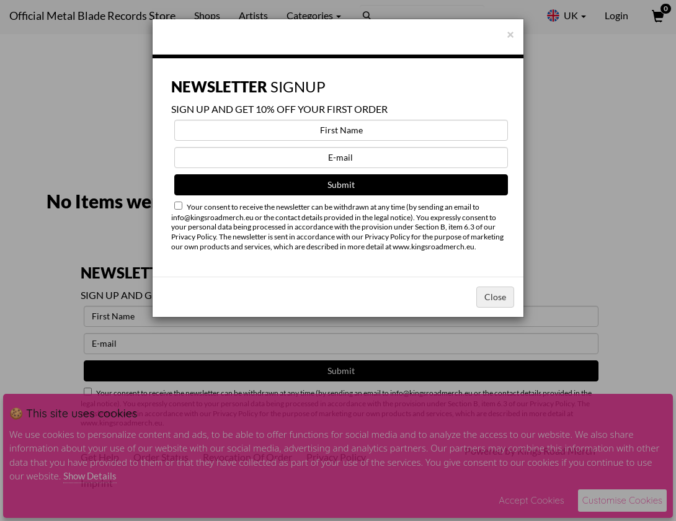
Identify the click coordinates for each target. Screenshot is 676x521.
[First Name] (341, 130)
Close (495, 297)
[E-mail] (341, 157)
